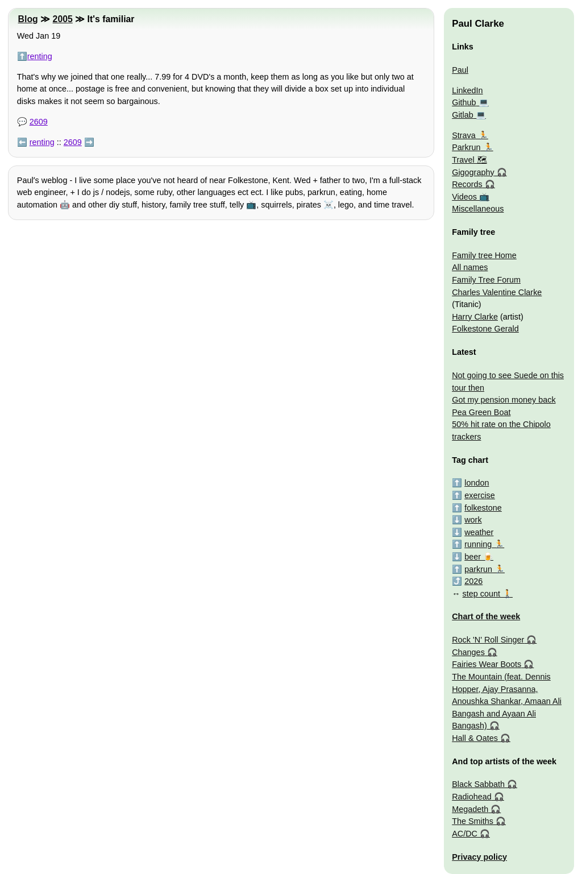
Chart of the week (486, 616)
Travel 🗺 (469, 159)
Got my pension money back (503, 399)
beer (472, 556)
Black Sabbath (478, 784)
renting (39, 56)
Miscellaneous (478, 208)
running (478, 544)
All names (470, 267)
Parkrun (466, 147)
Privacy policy (479, 856)
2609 (39, 121)
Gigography (473, 172)
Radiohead (472, 796)
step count (481, 593)
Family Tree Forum (486, 279)
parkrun (478, 569)
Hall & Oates (475, 738)
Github (464, 102)
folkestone (483, 507)
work (472, 519)
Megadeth (470, 809)
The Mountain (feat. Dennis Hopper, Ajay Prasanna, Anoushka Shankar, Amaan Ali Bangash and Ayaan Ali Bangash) (507, 701)
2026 (473, 581)
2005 (63, 19)
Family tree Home (484, 255)
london (476, 482)
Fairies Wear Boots (486, 664)
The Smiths (472, 821)
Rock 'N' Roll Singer (488, 639)
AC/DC (464, 833)
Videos (464, 196)
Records (467, 184)
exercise (479, 495)
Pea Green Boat (481, 412)
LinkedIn (467, 90)
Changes (468, 652)
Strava (464, 135)
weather (478, 532)
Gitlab (462, 114)
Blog (28, 19)
